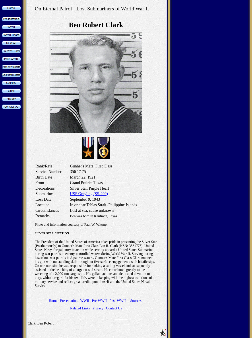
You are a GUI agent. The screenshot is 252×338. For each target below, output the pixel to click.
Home (53, 301)
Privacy (98, 308)
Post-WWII (118, 301)
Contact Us (114, 308)
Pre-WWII (99, 301)
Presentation (69, 301)
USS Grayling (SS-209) (89, 194)
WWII (84, 301)
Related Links (80, 308)
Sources (136, 301)
